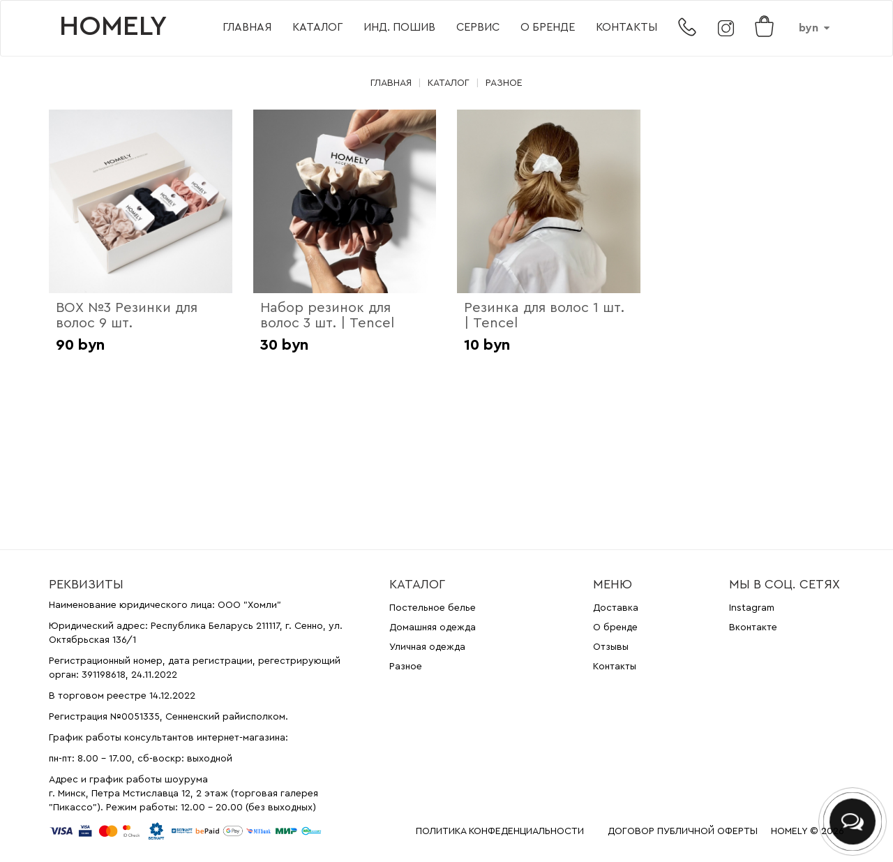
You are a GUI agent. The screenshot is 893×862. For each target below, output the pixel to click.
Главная (247, 27)
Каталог (317, 27)
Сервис (478, 27)
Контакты (626, 27)
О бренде (547, 27)
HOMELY (113, 26)
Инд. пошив (399, 27)
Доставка (615, 608)
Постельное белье (432, 608)
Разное (504, 83)
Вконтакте (753, 627)
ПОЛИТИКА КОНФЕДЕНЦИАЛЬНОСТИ (500, 831)
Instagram (751, 608)
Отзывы (611, 647)
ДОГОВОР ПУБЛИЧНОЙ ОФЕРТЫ (683, 831)
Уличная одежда (427, 647)
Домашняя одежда (432, 627)
